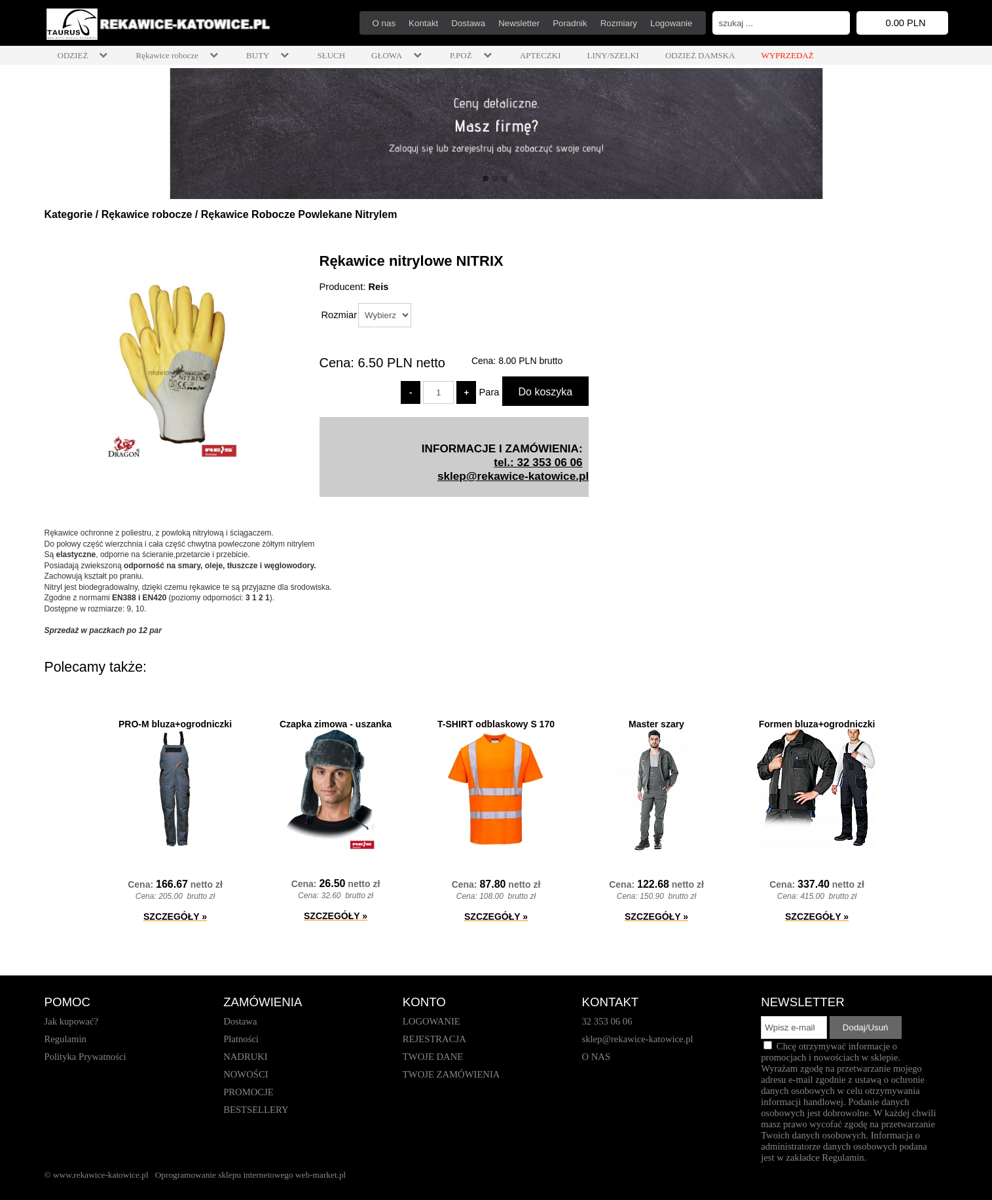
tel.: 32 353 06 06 (538, 462)
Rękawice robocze (147, 214)
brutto (530, 360)
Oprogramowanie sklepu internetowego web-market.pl (250, 1175)
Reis (378, 287)
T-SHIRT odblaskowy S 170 (496, 724)
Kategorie (69, 214)
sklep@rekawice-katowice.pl (513, 475)
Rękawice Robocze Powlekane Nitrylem (299, 214)
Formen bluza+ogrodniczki (817, 724)
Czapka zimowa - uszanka (336, 724)
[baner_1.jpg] (496, 133)
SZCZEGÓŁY (175, 916)
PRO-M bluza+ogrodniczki (175, 724)
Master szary (656, 724)
